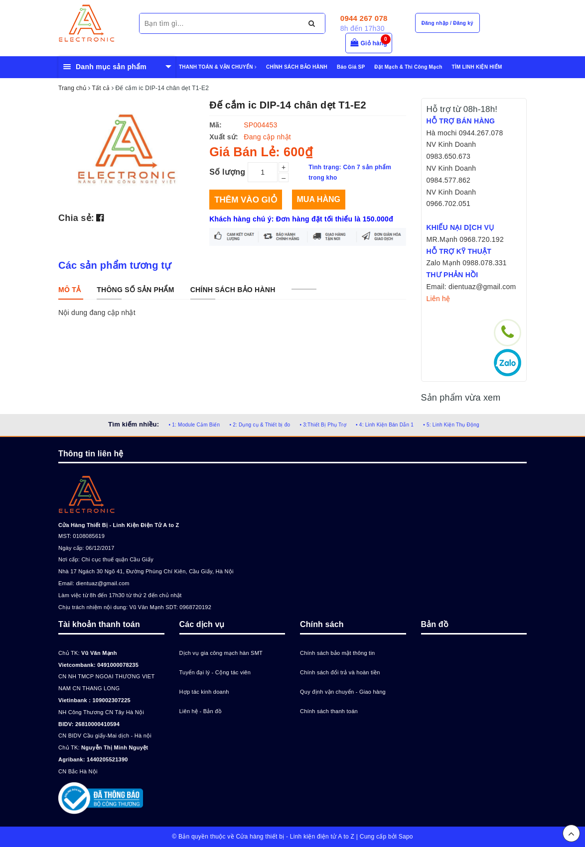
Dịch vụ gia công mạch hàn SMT (221, 653)
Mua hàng (318, 199)
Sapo (406, 836)
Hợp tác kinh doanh (204, 692)
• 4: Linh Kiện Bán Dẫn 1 (385, 424)
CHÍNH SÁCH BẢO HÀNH (296, 67)
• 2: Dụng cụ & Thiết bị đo (259, 424)
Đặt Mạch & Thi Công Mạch (408, 67)
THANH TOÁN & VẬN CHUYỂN (218, 67)
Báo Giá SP (351, 67)
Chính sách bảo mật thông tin (337, 653)
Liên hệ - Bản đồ (200, 711)
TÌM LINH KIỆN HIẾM (477, 67)
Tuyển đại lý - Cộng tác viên (215, 672)
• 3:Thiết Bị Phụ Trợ (323, 424)
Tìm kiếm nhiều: (133, 424)
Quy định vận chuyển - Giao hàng (343, 692)
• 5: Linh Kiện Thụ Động (451, 424)
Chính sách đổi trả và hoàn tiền (340, 672)
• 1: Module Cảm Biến (194, 424)
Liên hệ (438, 299)
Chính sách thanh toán (329, 711)
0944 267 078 (364, 18)
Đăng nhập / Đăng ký (447, 23)
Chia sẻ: (76, 218)
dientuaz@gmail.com (102, 583)
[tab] (69, 290)
